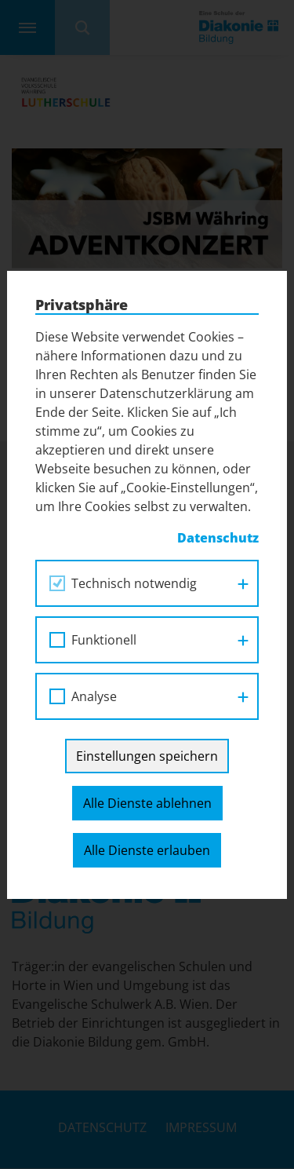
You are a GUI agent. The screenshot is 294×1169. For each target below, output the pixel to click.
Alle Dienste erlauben (147, 850)
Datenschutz (218, 537)
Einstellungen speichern (147, 756)
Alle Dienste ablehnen (147, 803)
